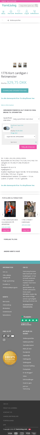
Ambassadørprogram (9, 287)
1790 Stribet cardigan (27, 221)
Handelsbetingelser (10, 416)
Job (4, 425)
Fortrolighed (8, 420)
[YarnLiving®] (9, 5)
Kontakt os (6, 284)
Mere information (7, 105)
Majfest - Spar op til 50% (9, 1)
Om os (5, 272)
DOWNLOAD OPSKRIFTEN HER (14, 90)
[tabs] (34, 12)
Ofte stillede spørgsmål (7, 276)
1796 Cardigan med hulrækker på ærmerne (10, 222)
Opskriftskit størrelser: (7, 119)
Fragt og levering (8, 281)
